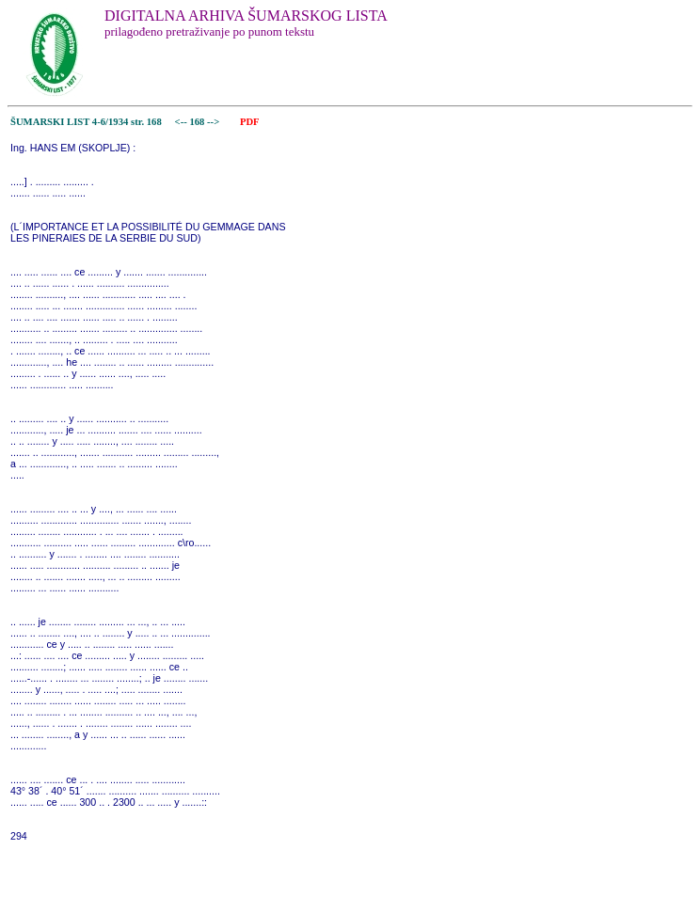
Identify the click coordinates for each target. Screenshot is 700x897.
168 (198, 122)
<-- (181, 122)
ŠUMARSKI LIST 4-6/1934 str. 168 (86, 122)
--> (214, 122)
